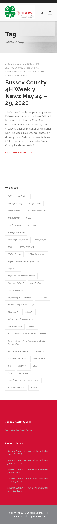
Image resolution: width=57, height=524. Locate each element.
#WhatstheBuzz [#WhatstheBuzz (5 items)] (39, 358)
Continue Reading (18, 153)
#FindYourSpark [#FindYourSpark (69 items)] (14, 225)
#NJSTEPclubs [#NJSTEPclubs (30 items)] (13, 268)
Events (18, 67)
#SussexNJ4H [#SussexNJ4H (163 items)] (13, 312)
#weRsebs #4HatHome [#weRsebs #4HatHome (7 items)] (17, 358)
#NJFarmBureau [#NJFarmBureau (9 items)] (14, 254)
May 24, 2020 (13, 63)
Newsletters (12, 71)
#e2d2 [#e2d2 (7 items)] (28, 218)
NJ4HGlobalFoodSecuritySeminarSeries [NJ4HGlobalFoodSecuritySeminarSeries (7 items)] (23, 380)
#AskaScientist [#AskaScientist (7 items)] (13, 218)
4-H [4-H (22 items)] (9, 366)
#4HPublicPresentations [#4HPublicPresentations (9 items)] (36, 210)
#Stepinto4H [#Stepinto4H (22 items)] (42, 297)
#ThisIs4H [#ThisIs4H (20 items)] (29, 312)
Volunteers (20, 75)
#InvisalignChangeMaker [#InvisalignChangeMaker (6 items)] (18, 239)
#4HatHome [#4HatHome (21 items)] (23, 196)
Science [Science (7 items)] (34, 387)
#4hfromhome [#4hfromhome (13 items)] (35, 203)
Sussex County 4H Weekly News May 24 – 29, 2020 (26, 92)
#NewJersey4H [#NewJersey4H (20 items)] (40, 239)
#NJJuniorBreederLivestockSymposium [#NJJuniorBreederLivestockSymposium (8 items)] (23, 261)
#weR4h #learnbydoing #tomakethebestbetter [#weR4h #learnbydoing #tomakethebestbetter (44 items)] (27, 333)
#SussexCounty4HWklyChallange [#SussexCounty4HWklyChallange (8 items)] (21, 304)
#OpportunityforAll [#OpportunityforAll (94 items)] (16, 283)
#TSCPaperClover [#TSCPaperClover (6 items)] (15, 326)
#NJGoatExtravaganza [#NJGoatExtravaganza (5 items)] (37, 254)
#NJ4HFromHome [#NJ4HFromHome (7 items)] (27, 247)
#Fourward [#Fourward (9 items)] (32, 225)
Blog (10, 67)
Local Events (31, 67)
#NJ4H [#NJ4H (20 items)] (10, 247)
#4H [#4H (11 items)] (9, 196)
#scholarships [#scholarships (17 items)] (35, 283)
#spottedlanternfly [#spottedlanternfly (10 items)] (15, 290)
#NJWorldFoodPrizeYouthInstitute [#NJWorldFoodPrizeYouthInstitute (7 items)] (21, 275)
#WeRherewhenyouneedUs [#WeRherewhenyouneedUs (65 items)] (19, 351)
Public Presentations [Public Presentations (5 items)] (16, 387)
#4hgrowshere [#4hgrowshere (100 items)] (14, 210)
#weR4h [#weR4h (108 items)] (32, 326)
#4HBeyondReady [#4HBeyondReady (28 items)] (15, 203)
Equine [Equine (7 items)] (35, 366)
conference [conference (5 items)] (21, 366)
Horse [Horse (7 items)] (10, 373)
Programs (25, 71)
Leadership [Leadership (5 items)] (23, 373)
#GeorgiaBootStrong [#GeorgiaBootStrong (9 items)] (16, 232)
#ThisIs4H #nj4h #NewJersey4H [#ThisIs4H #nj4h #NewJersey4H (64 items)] (20, 319)
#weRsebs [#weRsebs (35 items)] (40, 351)
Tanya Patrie (34, 63)
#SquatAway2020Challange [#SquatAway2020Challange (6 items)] (19, 297)
